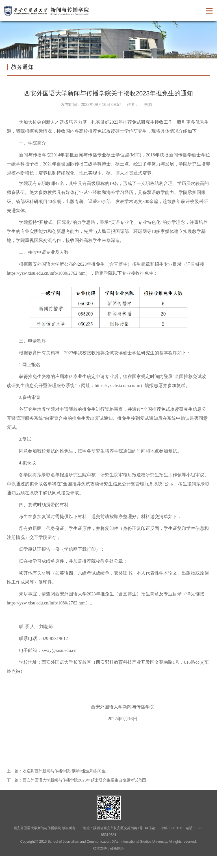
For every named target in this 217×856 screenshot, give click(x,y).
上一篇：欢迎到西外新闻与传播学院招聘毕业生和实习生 (56, 771)
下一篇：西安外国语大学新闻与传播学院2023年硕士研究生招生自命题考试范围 (76, 780)
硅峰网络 (117, 848)
